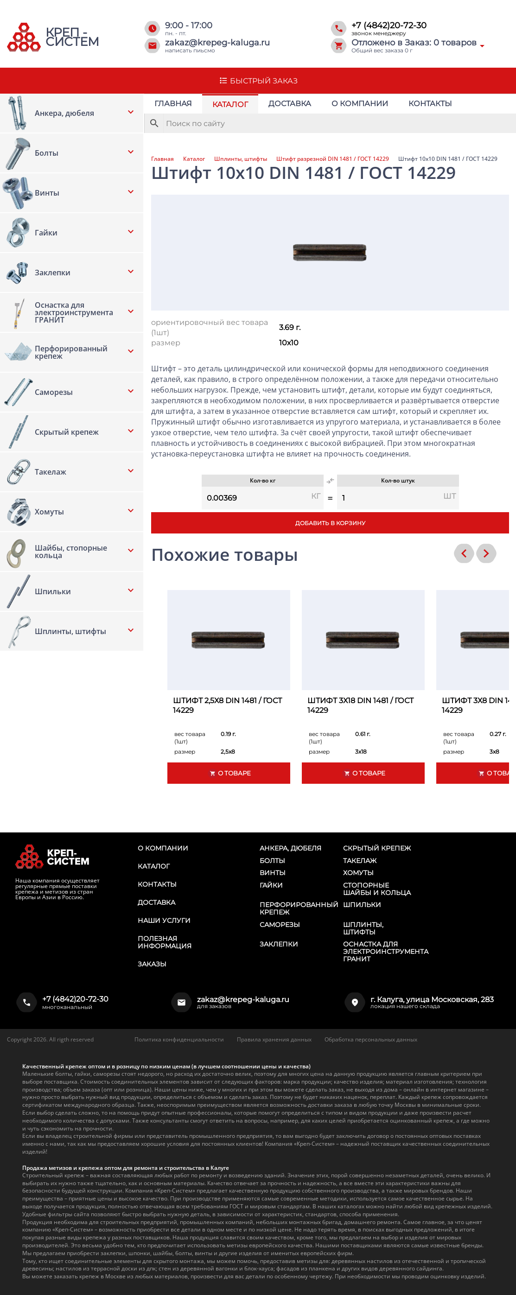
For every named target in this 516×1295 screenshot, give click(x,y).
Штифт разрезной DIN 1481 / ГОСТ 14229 (332, 159)
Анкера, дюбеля (290, 848)
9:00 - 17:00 (188, 25)
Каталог (230, 104)
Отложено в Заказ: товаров (414, 42)
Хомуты (358, 873)
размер (165, 342)
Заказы (152, 964)
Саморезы (280, 924)
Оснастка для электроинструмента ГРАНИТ (385, 951)
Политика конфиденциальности (179, 1039)
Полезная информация (164, 942)
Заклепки (279, 944)
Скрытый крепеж (377, 848)
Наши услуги (164, 920)
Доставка (289, 103)
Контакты (430, 103)
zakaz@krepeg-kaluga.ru (217, 42)
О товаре (229, 773)
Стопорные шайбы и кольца (377, 889)
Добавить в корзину (330, 523)
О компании (359, 103)
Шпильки (362, 905)
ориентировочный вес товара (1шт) (209, 327)
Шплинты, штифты (240, 159)
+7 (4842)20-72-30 (389, 25)
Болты (272, 861)
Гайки (271, 885)
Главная (173, 103)
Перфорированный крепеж (299, 908)
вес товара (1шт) (189, 737)
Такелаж (359, 861)
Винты (273, 873)
